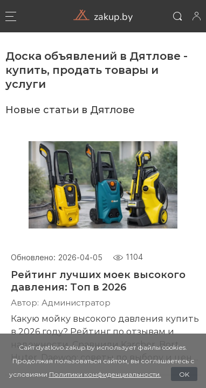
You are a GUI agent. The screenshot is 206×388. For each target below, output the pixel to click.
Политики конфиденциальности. (105, 374)
